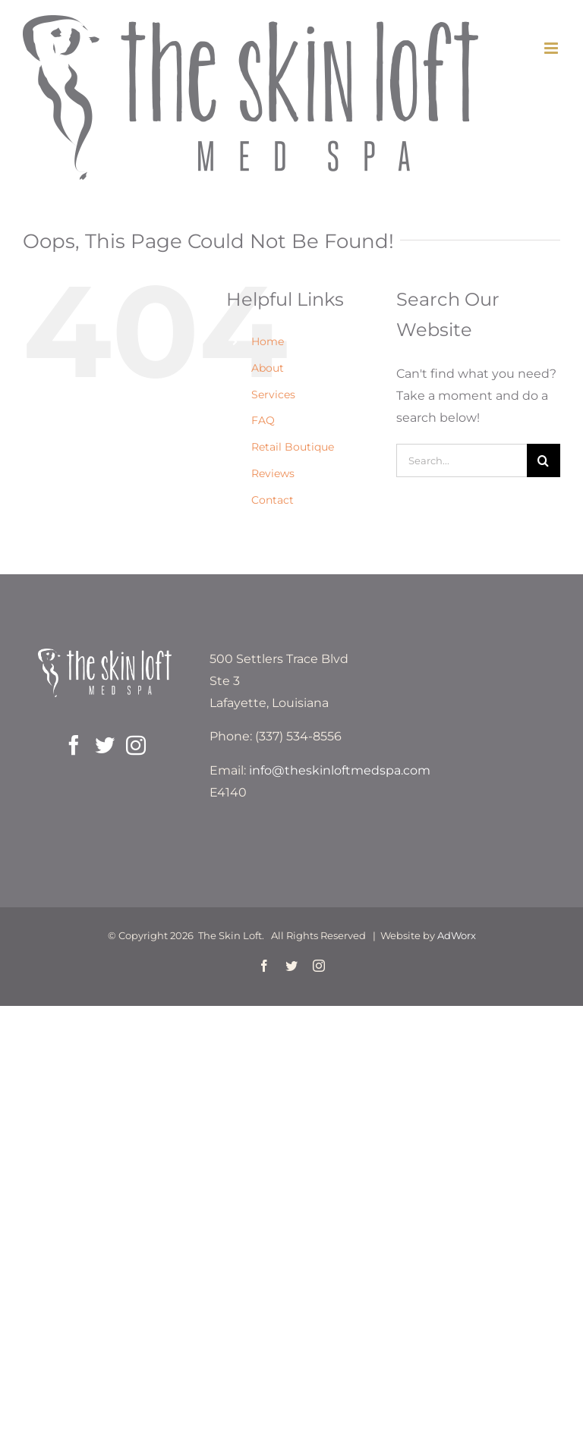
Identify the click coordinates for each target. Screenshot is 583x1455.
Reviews (273, 473)
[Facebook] (74, 745)
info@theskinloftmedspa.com (339, 770)
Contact (272, 500)
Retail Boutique (292, 447)
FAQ (263, 420)
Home (267, 341)
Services (273, 394)
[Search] (543, 460)
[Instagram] (136, 745)
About (267, 368)
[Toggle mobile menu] (552, 48)
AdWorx (456, 935)
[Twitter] (105, 745)
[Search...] (461, 460)
